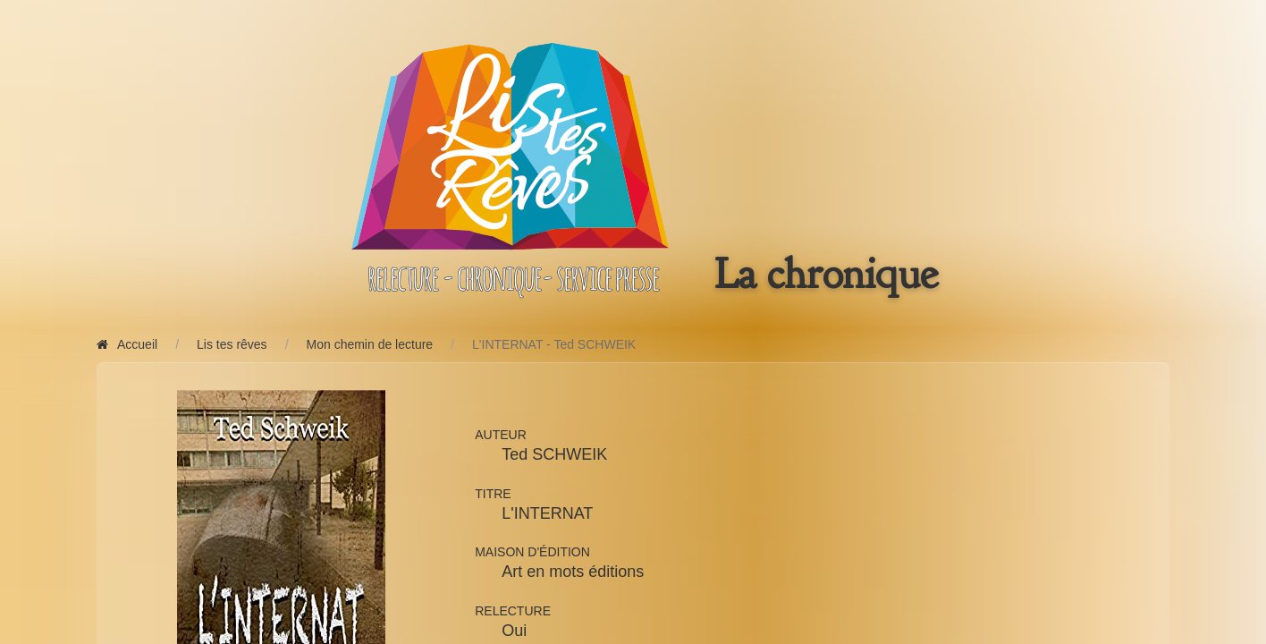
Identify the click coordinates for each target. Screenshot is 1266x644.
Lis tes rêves (232, 344)
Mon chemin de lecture (370, 344)
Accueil (127, 344)
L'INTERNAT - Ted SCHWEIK (554, 344)
